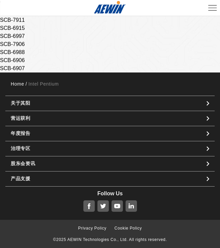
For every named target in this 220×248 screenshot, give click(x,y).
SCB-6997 (12, 36)
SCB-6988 (12, 52)
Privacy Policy (92, 228)
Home (17, 84)
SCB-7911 (12, 20)
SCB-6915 (12, 28)
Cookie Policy (128, 228)
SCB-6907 (12, 68)
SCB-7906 (12, 44)
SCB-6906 (12, 60)
